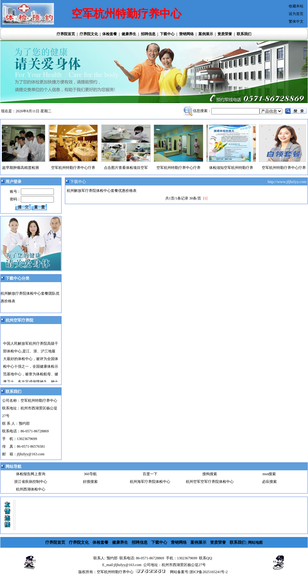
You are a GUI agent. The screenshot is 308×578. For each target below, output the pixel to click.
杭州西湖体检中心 (30, 489)
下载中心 (167, 34)
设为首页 (296, 14)
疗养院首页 (66, 34)
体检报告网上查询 (30, 474)
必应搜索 (269, 481)
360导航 (90, 474)
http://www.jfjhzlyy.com (287, 181)
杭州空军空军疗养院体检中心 (210, 481)
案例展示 (205, 34)
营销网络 (186, 34)
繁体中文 (296, 21)
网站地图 (255, 542)
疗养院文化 (89, 34)
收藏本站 (296, 6)
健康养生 (129, 34)
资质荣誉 (224, 34)
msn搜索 (269, 474)
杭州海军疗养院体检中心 (150, 481)
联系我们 (244, 34)
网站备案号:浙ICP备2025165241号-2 (198, 572)
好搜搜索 (90, 481)
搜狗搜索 (209, 474)
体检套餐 (109, 34)
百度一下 (150, 474)
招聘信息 (148, 34)
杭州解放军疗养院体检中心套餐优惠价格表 (102, 190)
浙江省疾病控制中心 (30, 481)
